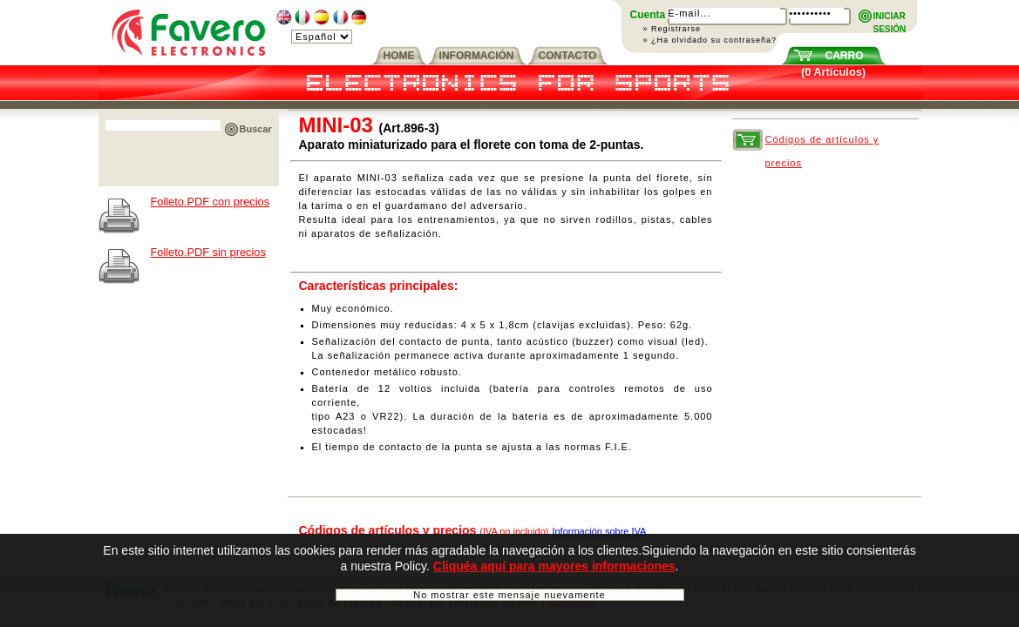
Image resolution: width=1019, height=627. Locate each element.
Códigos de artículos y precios (822, 143)
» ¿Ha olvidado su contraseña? (710, 40)
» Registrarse (672, 28)
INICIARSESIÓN (890, 17)
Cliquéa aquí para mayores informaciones (554, 566)
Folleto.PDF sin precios (208, 252)
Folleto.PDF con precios (210, 201)
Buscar (256, 129)
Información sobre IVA (599, 531)
